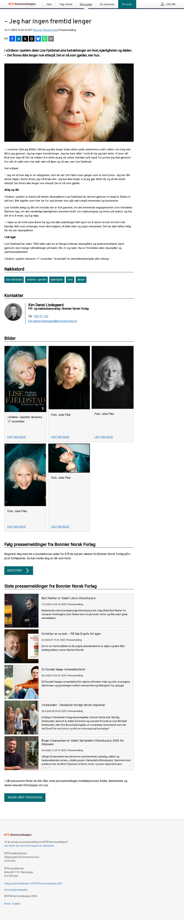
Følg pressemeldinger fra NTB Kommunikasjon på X (33, 883)
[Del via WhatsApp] (44, 39)
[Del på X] (25, 39)
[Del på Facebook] (12, 39)
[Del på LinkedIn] (19, 39)
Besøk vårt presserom (25, 797)
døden (81, 279)
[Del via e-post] (51, 39)
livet (70, 279)
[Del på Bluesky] (38, 39)
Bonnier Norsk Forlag (45, 30)
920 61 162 (41, 316)
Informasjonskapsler (16, 889)
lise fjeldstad (14, 279)
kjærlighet (57, 279)
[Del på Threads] (31, 39)
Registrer (18, 570)
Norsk (7, 903)
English (16, 903)
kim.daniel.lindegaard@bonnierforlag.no (52, 321)
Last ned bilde (16, 437)
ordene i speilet (36, 279)
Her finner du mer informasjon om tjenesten (29, 845)
